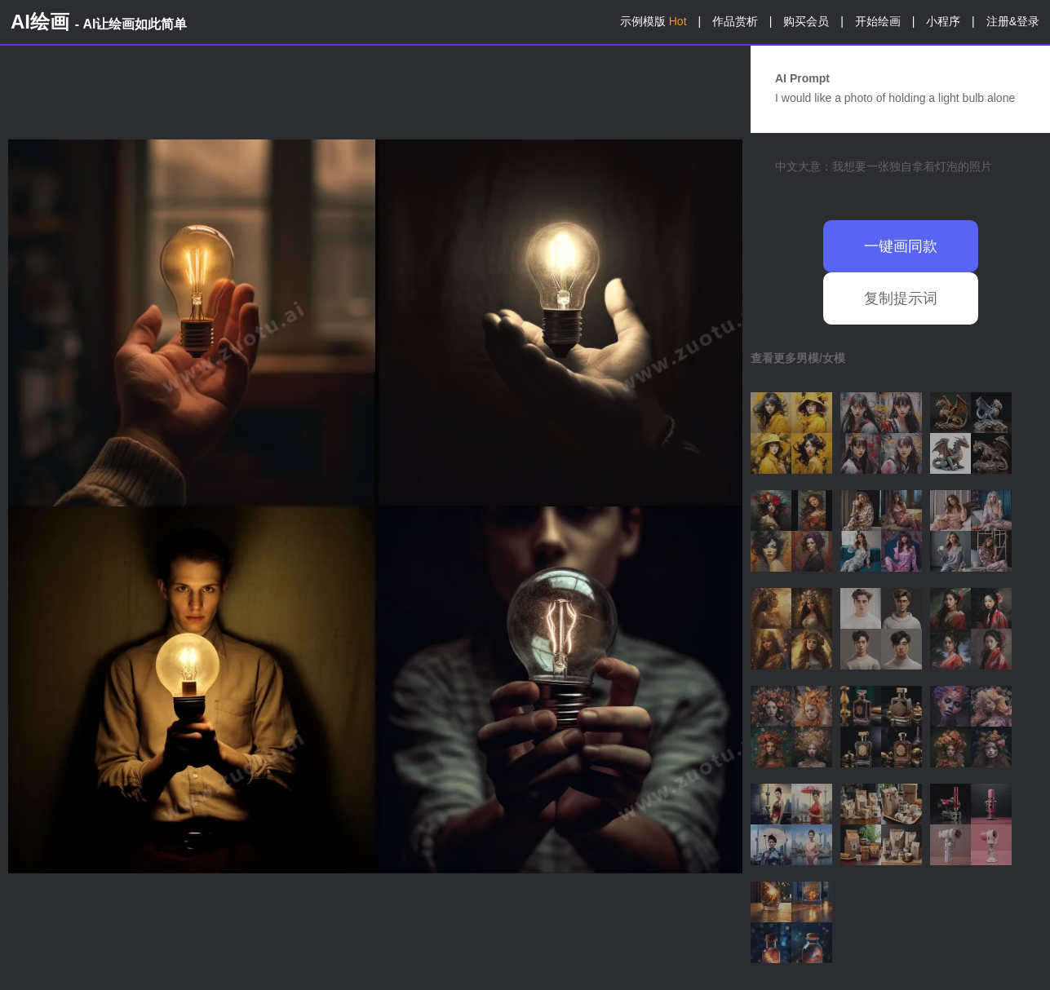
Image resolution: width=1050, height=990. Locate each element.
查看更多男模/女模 (798, 358)
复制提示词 (900, 298)
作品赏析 (735, 21)
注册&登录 (1012, 21)
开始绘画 (878, 21)
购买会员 (806, 21)
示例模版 (653, 21)
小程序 (943, 21)
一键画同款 (900, 246)
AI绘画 (99, 22)
